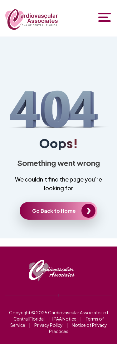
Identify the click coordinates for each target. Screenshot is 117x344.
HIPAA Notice (63, 319)
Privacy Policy (48, 325)
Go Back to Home (54, 210)
